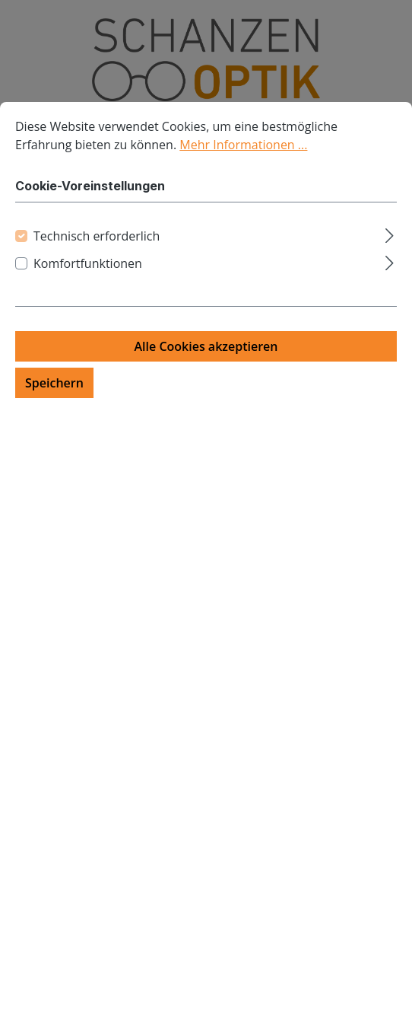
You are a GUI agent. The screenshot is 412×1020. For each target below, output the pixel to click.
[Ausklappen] (389, 233)
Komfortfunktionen (87, 263)
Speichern (54, 383)
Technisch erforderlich (96, 236)
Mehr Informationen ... (243, 144)
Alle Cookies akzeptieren (206, 346)
